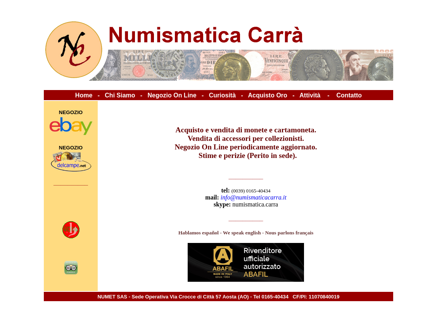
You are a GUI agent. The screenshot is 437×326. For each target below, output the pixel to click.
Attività (309, 95)
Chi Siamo (120, 95)
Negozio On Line (172, 95)
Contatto (349, 95)
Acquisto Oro (267, 95)
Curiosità (222, 95)
